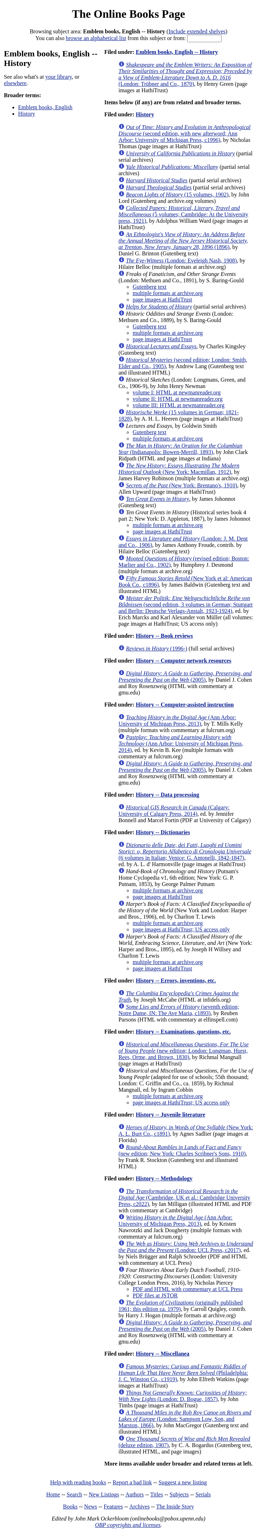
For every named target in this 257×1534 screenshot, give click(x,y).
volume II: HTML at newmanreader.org (178, 399)
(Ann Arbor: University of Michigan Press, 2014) (180, 743)
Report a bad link (132, 1482)
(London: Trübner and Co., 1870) (185, 74)
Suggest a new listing (182, 1482)
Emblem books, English (45, 107)
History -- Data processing (167, 795)
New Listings (104, 1494)
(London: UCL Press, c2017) (185, 1247)
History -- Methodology (164, 1178)
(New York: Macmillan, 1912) (178, 469)
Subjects (179, 1494)
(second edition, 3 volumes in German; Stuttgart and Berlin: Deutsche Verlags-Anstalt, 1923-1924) (185, 604)
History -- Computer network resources (183, 661)
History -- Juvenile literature (170, 1115)
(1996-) (156, 649)
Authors (134, 1494)
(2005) (185, 676)
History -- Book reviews (164, 636)
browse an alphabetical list (96, 38)
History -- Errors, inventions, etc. (176, 981)
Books (70, 1506)
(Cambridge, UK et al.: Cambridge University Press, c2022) (184, 1197)
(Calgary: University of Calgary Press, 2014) (173, 810)
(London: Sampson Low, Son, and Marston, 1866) (184, 1419)
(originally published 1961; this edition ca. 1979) (180, 1306)
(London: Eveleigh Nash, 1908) (181, 260)
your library (58, 77)
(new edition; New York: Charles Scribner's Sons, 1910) (182, 1150)
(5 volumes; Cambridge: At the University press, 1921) (183, 214)
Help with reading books (78, 1482)
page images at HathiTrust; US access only (181, 929)
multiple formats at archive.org (168, 293)
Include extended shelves (196, 31)
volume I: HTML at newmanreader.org (176, 392)
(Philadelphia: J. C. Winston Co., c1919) (183, 1372)
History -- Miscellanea (162, 1354)
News (90, 1506)
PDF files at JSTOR (155, 1295)
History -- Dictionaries (163, 832)
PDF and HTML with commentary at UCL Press (187, 1289)
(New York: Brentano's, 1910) (181, 485)
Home (53, 1494)
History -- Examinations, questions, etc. (183, 1032)
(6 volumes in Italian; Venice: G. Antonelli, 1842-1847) (184, 851)
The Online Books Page (128, 13)
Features (113, 1506)
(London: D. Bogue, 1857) (182, 1396)
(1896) (183, 240)
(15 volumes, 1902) (177, 195)
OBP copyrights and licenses (128, 1525)
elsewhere (15, 83)
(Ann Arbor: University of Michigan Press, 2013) (177, 720)
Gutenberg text (149, 287)
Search (74, 1494)
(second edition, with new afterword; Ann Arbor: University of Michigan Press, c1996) (184, 133)
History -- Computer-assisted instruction (185, 705)
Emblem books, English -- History (177, 52)
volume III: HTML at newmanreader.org (178, 405)
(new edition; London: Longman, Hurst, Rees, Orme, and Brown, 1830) (183, 1050)
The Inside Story (175, 1506)
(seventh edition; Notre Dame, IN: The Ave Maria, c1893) (178, 1010)
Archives (139, 1506)
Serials (203, 1494)
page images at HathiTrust (162, 300)
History (26, 114)
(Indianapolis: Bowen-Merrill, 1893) (180, 449)
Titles (156, 1494)
